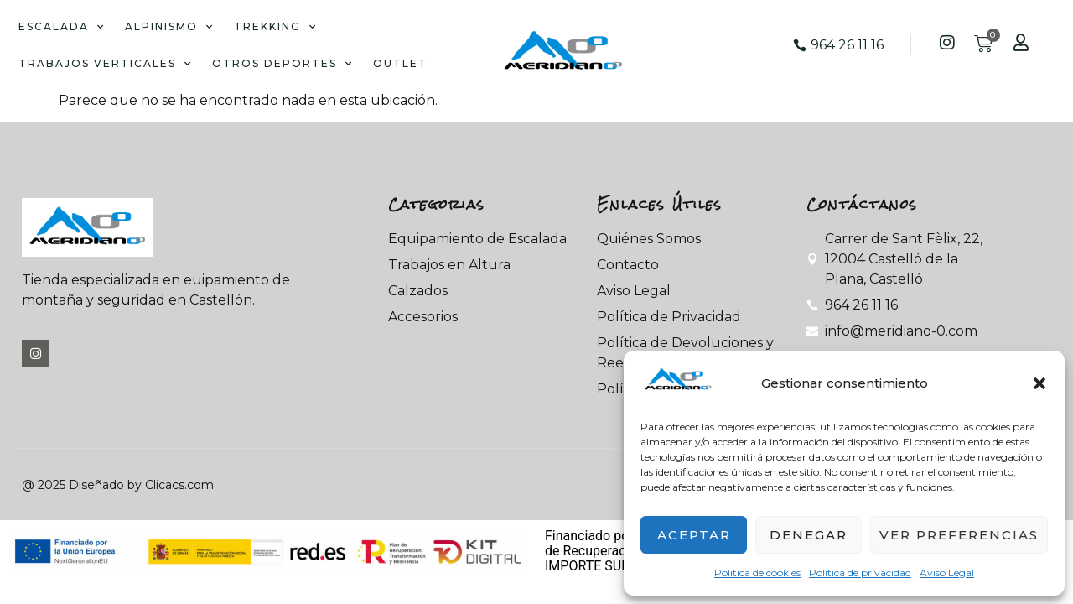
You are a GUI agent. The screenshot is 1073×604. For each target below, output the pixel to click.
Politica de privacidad (860, 572)
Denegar (809, 535)
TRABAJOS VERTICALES (105, 64)
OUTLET (400, 63)
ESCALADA (61, 27)
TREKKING (275, 27)
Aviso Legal (947, 572)
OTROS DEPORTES (282, 64)
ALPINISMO (169, 27)
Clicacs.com (179, 484)
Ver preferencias (959, 535)
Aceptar (694, 535)
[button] (1039, 383)
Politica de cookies (757, 572)
